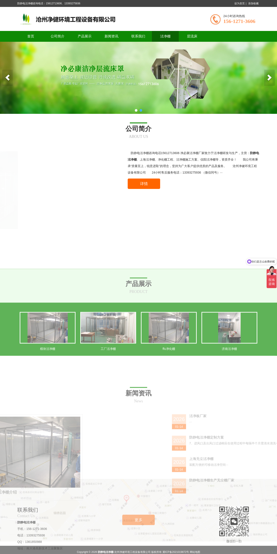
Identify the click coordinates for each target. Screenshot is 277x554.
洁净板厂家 (261, 488)
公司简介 (57, 36)
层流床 (192, 36)
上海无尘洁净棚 (264, 531)
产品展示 (85, 36)
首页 (30, 36)
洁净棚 (165, 36)
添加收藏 (253, 3)
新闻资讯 (111, 36)
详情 (144, 184)
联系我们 (138, 36)
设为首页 (239, 3)
